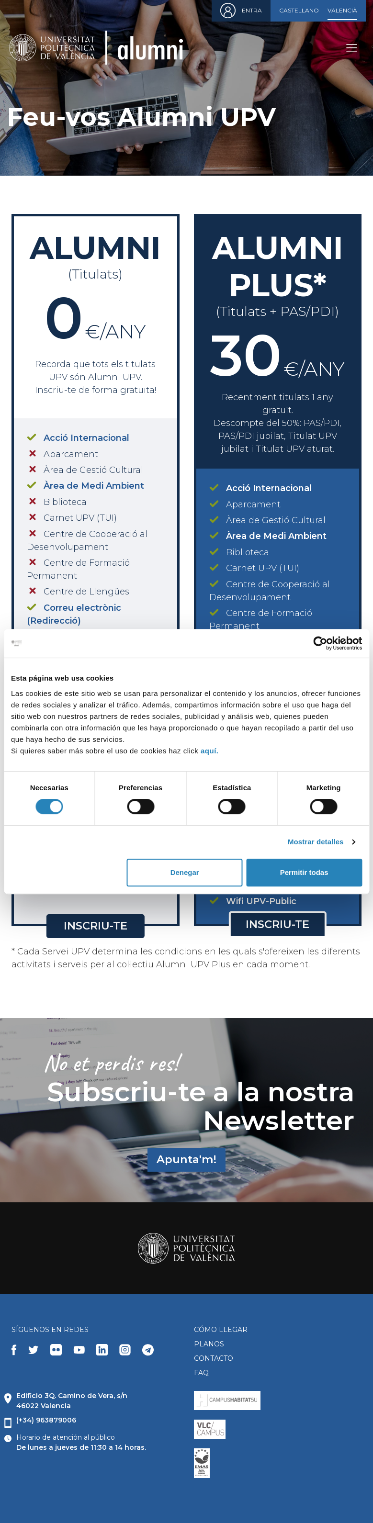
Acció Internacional (86, 438)
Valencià (342, 10)
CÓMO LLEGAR (221, 1329)
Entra (252, 10)
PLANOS (209, 1344)
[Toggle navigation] (351, 47)
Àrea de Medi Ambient (94, 486)
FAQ (201, 1372)
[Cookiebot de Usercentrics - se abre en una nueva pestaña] (320, 643)
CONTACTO (213, 1358)
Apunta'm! (186, 1159)
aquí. (210, 751)
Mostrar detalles (316, 842)
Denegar (184, 872)
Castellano (299, 10)
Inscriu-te (95, 925)
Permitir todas (304, 872)
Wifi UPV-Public (261, 901)
